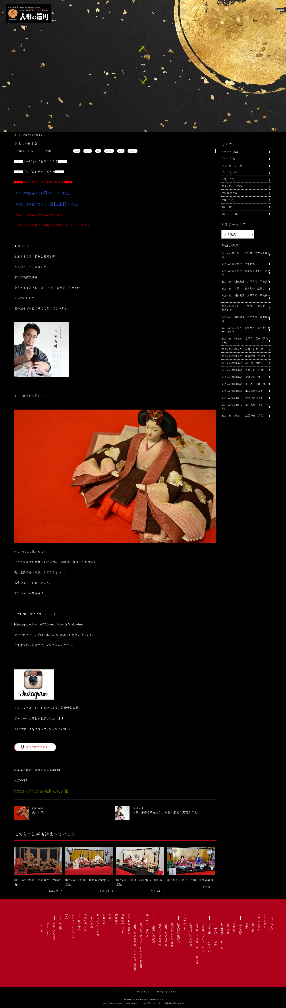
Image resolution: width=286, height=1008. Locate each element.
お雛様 (77, 151)
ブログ (225, 172)
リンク (118, 991)
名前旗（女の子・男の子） (203, 940)
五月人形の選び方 (166, 934)
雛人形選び (132, 151)
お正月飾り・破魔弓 (215, 936)
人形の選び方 (184, 922)
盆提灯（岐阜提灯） (191, 936)
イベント (226, 151)
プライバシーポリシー (168, 991)
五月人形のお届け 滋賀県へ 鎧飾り (243, 288)
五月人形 (226, 186)
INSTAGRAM (54, 931)
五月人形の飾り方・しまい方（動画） (135, 948)
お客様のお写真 (122, 923)
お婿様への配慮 (153, 933)
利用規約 (168, 1003)
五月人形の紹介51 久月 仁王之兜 (242, 349)
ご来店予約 (91, 920)
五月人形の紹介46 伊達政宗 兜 (240, 377)
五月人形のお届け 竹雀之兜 (238, 264)
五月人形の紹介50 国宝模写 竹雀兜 (243, 356)
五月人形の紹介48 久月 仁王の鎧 (242, 370)
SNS (67, 916)
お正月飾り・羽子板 (222, 936)
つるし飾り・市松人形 (209, 937)
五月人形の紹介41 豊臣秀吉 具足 (242, 415)
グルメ (225, 158)
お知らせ (104, 919)
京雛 (98, 151)
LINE (60, 926)
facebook (48, 929)
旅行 (224, 207)
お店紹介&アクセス (98, 926)
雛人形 (121, 151)
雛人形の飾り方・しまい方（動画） (141, 946)
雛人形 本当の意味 (172, 935)
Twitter (42, 927)
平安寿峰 (109, 151)
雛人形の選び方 (178, 933)
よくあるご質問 (129, 923)
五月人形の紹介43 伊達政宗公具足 (242, 398)
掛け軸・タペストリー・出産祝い (197, 945)
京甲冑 (225, 193)
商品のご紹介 (259, 922)
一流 (224, 179)
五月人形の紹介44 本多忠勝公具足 (242, 391)
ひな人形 (87, 151)
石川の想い (265, 920)
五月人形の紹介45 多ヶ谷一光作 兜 (243, 384)
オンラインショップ (73, 926)
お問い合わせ (85, 922)
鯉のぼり (226, 214)
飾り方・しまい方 (147, 925)
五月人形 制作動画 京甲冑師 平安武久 (245, 281)
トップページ (271, 922)
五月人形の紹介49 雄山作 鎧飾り (242, 363)
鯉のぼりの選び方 (160, 934)
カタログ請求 (79, 922)
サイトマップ (143, 991)
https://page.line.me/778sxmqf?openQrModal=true (49, 624)
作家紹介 (116, 919)
